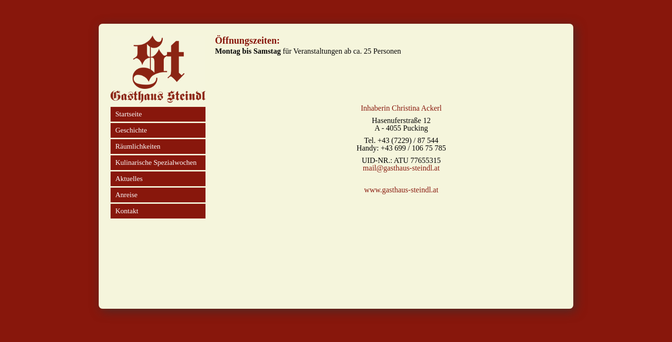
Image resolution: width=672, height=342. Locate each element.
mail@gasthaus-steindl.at (401, 168)
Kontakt (126, 211)
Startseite (128, 114)
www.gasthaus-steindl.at (401, 190)
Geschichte (131, 130)
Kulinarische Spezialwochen (155, 162)
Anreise (126, 195)
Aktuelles (129, 178)
